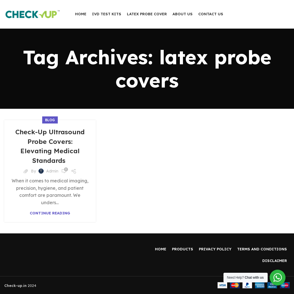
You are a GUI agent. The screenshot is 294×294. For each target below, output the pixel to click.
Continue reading (50, 213)
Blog (50, 120)
